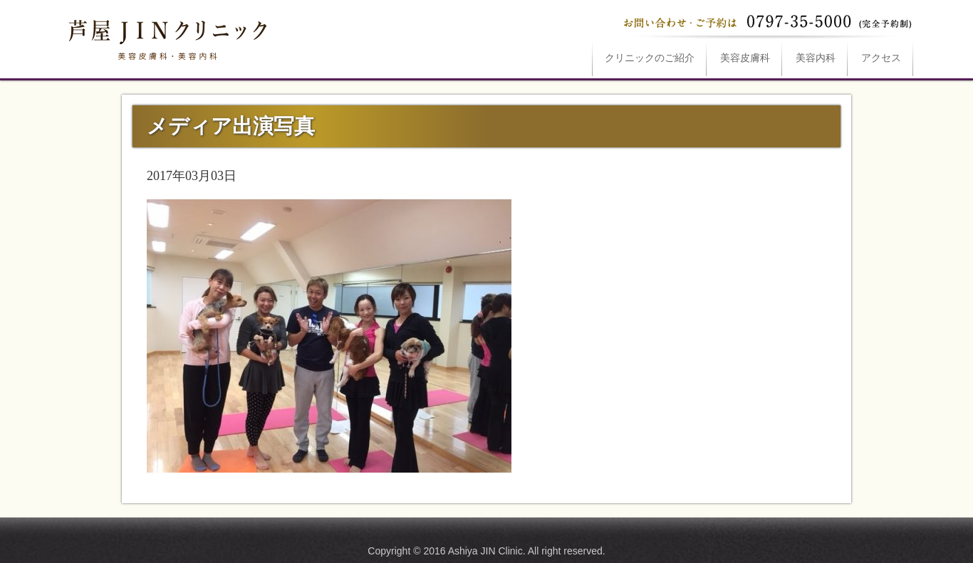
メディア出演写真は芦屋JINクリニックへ (166, 37)
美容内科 (816, 58)
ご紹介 (649, 58)
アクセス (881, 58)
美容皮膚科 (745, 58)
